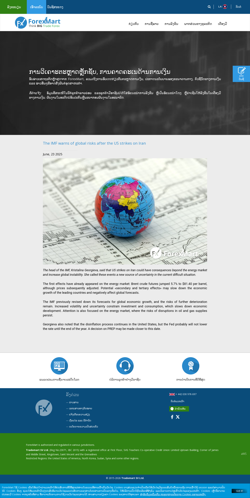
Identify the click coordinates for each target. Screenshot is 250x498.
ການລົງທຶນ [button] (171, 24)
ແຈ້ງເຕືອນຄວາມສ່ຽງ (79, 414)
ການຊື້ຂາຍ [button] (152, 24)
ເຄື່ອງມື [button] (222, 24)
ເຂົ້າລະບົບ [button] (36, 7)
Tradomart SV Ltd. (37, 450)
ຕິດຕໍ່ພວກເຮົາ (177, 401)
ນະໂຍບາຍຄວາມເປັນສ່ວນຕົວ (83, 426)
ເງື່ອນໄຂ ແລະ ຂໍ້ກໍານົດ (80, 420)
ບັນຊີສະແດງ (55, 7)
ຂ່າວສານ (73, 402)
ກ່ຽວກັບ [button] (134, 24)
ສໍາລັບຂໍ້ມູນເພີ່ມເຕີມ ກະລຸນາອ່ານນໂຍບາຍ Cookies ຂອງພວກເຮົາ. (173, 494)
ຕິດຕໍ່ (238, 7)
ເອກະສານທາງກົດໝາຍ (80, 408)
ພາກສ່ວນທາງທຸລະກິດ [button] (198, 24)
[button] (222, 6)
